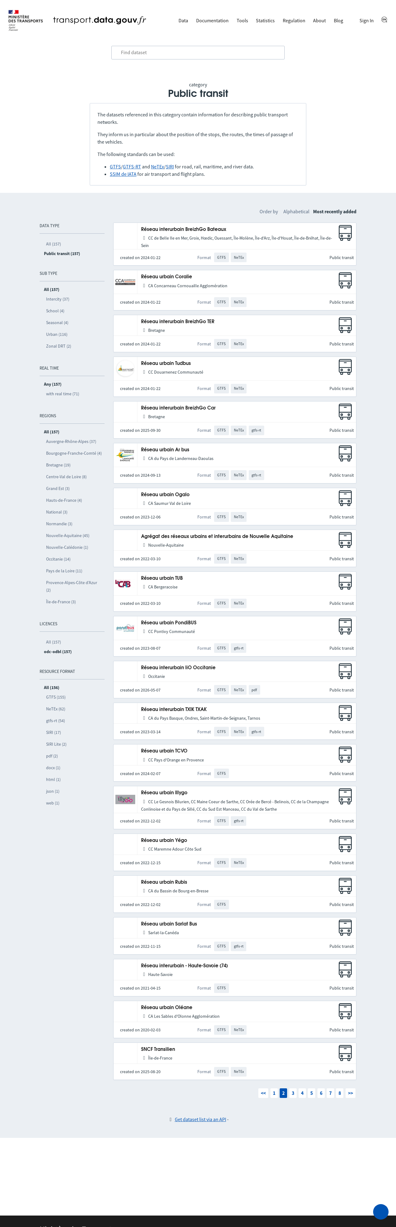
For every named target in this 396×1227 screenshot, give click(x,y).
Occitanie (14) (58, 559)
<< (263, 1093)
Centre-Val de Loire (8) (66, 476)
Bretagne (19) (58, 465)
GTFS (115, 166)
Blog (338, 20)
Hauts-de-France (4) (64, 500)
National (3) (56, 512)
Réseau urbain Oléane (166, 1007)
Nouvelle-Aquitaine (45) (67, 535)
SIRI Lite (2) (56, 744)
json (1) (52, 791)
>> (350, 1093)
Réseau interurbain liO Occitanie (178, 668)
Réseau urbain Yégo (164, 840)
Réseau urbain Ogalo (165, 494)
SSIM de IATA (123, 174)
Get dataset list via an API (200, 1119)
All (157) (53, 244)
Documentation (212, 20)
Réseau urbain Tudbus (166, 363)
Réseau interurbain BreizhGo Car (178, 408)
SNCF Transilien (158, 1049)
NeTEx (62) (55, 709)
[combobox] (198, 52)
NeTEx (157, 166)
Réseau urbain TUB (162, 578)
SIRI (170, 166)
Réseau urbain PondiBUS (168, 623)
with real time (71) (62, 394)
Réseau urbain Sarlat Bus (169, 924)
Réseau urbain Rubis (164, 882)
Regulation (294, 20)
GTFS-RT (132, 166)
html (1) (53, 779)
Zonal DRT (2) (58, 346)
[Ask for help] (381, 1212)
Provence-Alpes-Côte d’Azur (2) (71, 586)
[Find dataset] (198, 52)
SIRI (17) (53, 732)
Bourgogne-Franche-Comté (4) (74, 453)
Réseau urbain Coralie (166, 277)
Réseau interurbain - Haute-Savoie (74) (184, 966)
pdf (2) (52, 756)
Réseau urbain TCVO (164, 751)
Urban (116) (56, 334)
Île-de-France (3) (61, 602)
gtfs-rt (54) (55, 720)
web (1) (52, 803)
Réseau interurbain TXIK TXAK (174, 709)
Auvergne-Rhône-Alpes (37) (71, 441)
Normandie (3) (59, 524)
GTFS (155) (56, 697)
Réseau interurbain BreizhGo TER (177, 321)
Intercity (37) (57, 299)
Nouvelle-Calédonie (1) (67, 547)
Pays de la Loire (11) (64, 571)
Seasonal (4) (57, 322)
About (319, 20)
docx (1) (53, 767)
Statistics (265, 20)
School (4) (55, 311)
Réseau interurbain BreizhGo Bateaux (183, 229)
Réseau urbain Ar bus (165, 450)
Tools (242, 20)
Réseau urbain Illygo (164, 793)
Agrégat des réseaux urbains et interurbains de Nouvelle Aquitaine (217, 536)
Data (183, 20)
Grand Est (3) (58, 488)
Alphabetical (296, 211)
